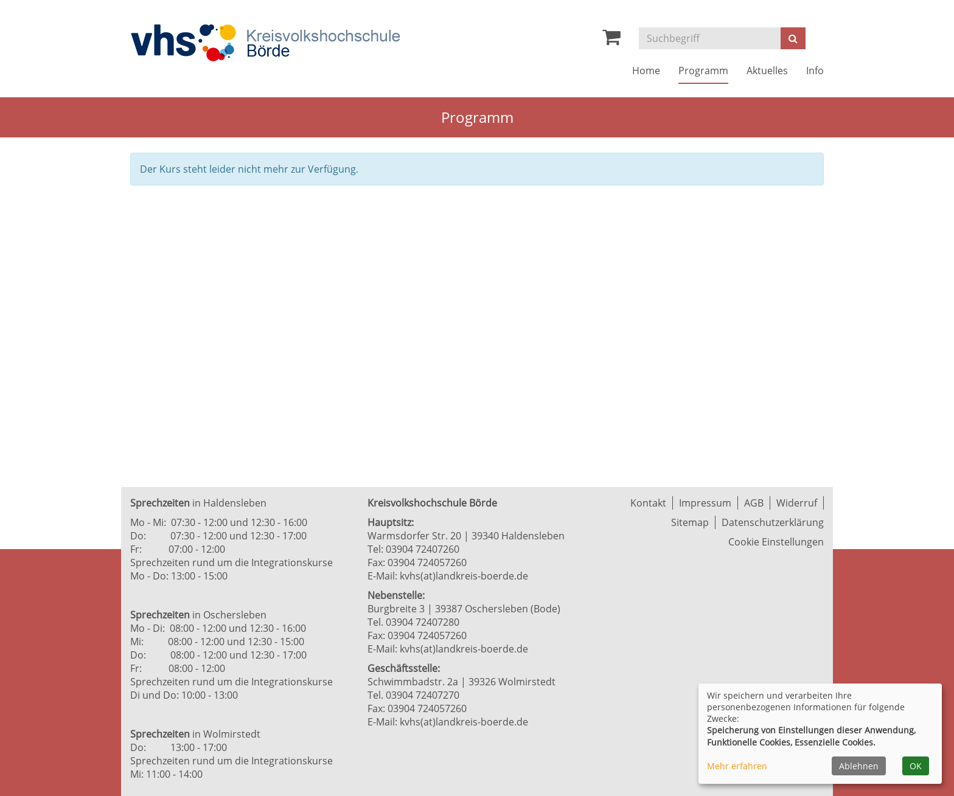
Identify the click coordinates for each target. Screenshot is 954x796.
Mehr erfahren (737, 766)
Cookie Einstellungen (776, 542)
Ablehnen (859, 766)
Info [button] (815, 70)
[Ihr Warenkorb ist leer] (611, 40)
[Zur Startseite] (265, 42)
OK (916, 766)
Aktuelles (767, 70)
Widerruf (796, 503)
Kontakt (648, 503)
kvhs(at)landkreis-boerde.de (464, 576)
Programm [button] (703, 70)
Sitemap (690, 522)
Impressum (705, 503)
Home (646, 70)
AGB (754, 503)
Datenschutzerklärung (773, 522)
